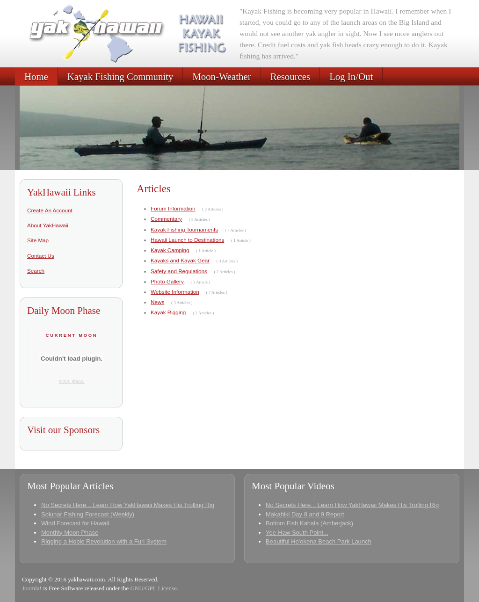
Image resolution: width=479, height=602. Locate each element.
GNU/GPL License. (154, 588)
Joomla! (32, 588)
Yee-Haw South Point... (297, 532)
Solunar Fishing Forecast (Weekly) (87, 514)
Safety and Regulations (179, 271)
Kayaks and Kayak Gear (180, 260)
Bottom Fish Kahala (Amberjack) (309, 523)
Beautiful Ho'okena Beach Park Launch (318, 541)
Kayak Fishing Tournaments (184, 229)
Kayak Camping (170, 250)
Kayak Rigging (168, 312)
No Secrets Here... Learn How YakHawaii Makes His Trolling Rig (127, 504)
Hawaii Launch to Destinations (187, 240)
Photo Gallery (167, 281)
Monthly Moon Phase (69, 532)
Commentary (166, 219)
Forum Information (173, 208)
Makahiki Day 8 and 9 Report (305, 514)
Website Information (175, 292)
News (157, 302)
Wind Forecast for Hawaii (75, 523)
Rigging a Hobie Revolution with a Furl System (104, 541)
